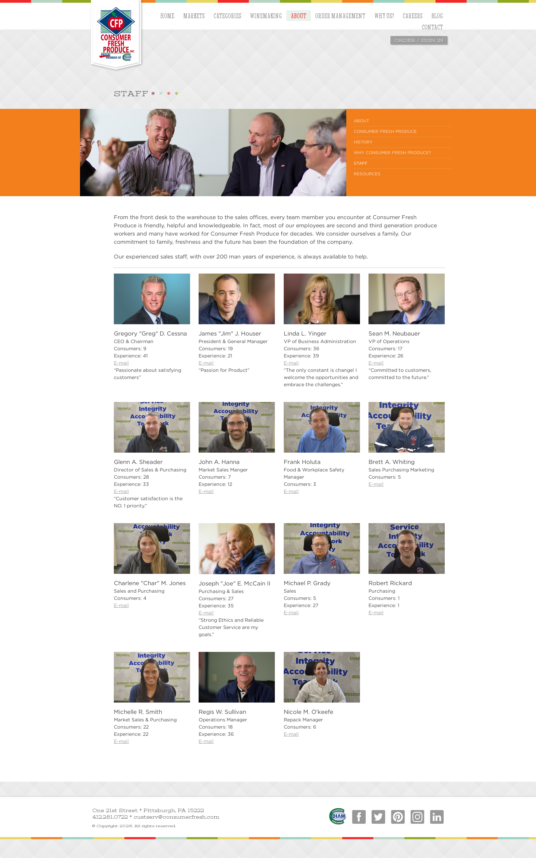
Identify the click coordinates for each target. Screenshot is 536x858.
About (298, 16)
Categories (227, 16)
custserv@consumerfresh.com (176, 817)
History (363, 141)
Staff (360, 163)
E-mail (121, 363)
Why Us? (384, 16)
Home (167, 16)
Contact (432, 27)
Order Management (340, 16)
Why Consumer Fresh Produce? (392, 152)
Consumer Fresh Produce (385, 131)
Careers (413, 16)
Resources (367, 173)
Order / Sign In (418, 40)
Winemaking (266, 16)
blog (437, 16)
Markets (194, 16)
